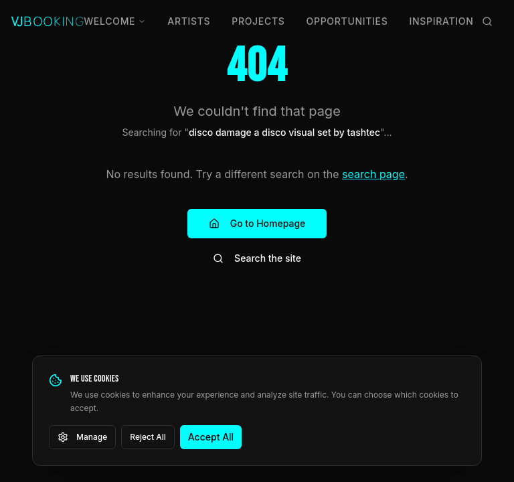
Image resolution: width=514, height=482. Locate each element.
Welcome (115, 21)
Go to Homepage (257, 223)
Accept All (211, 437)
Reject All (148, 437)
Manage (82, 437)
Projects (258, 21)
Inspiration (442, 21)
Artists (188, 21)
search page (373, 174)
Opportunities (347, 21)
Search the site (257, 258)
